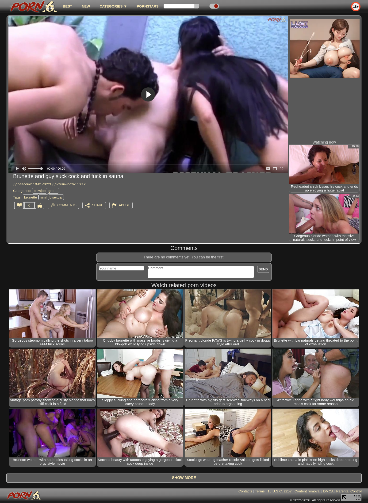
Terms (260, 491)
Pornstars (148, 6)
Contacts (245, 491)
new (86, 6)
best (67, 6)
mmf (43, 197)
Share (97, 205)
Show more (184, 478)
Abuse (124, 205)
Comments (67, 205)
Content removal (307, 491)
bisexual (56, 197)
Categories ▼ (113, 6)
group (52, 191)
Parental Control (349, 491)
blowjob (40, 191)
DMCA (328, 491)
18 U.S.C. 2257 (280, 491)
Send (263, 269)
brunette (30, 197)
